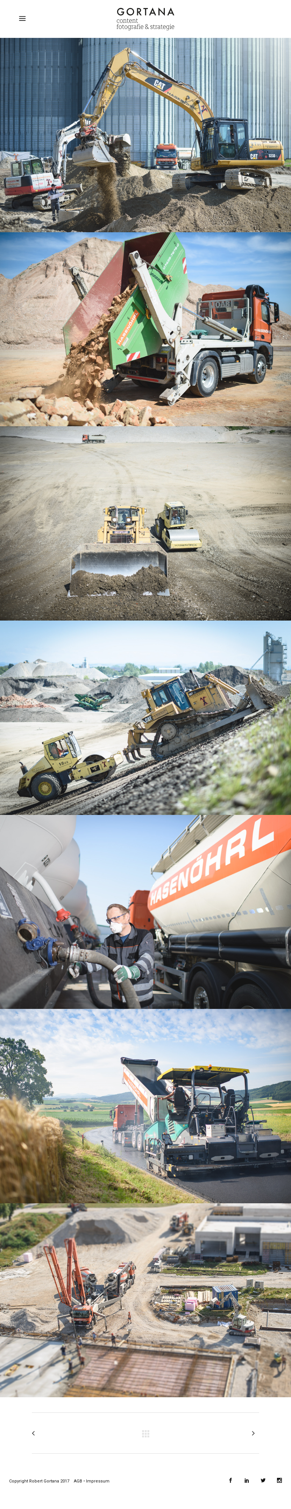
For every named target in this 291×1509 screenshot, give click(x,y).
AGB (78, 1481)
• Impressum (96, 1481)
